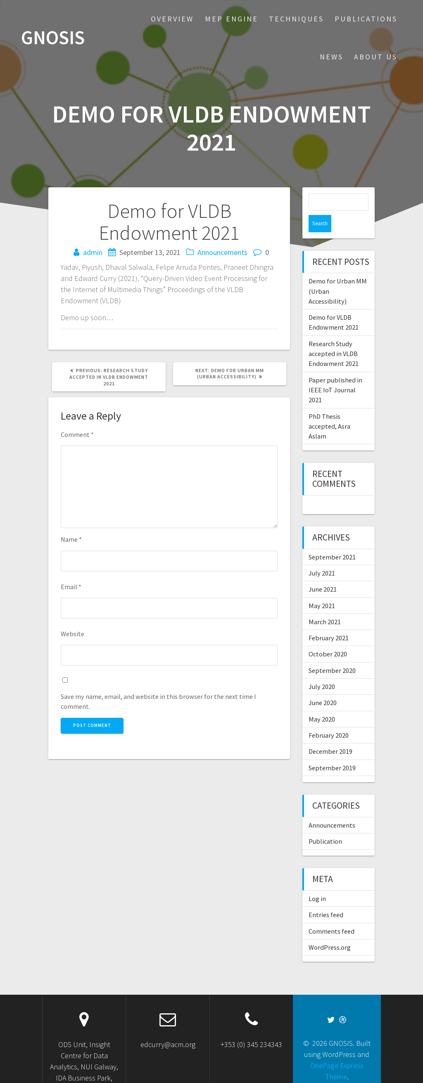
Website (72, 634)
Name (71, 539)
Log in (317, 881)
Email (71, 587)
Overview (172, 19)
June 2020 (323, 685)
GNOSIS (53, 37)
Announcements (222, 252)
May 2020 (322, 702)
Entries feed (326, 897)
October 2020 (328, 636)
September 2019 (332, 750)
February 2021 (329, 620)
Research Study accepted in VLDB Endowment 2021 (334, 336)
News (331, 56)
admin (92, 252)
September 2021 (332, 540)
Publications (366, 19)
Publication (325, 824)
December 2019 (330, 734)
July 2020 (322, 669)
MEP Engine (231, 19)
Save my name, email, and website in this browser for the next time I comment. (158, 701)
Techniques (296, 19)
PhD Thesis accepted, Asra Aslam (329, 409)
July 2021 (322, 556)
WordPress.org (330, 930)
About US (375, 56)
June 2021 (323, 572)
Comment (77, 434)
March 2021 (325, 604)
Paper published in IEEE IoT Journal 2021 (335, 373)
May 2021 (322, 588)
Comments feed (331, 914)
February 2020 (329, 718)
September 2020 (332, 653)
